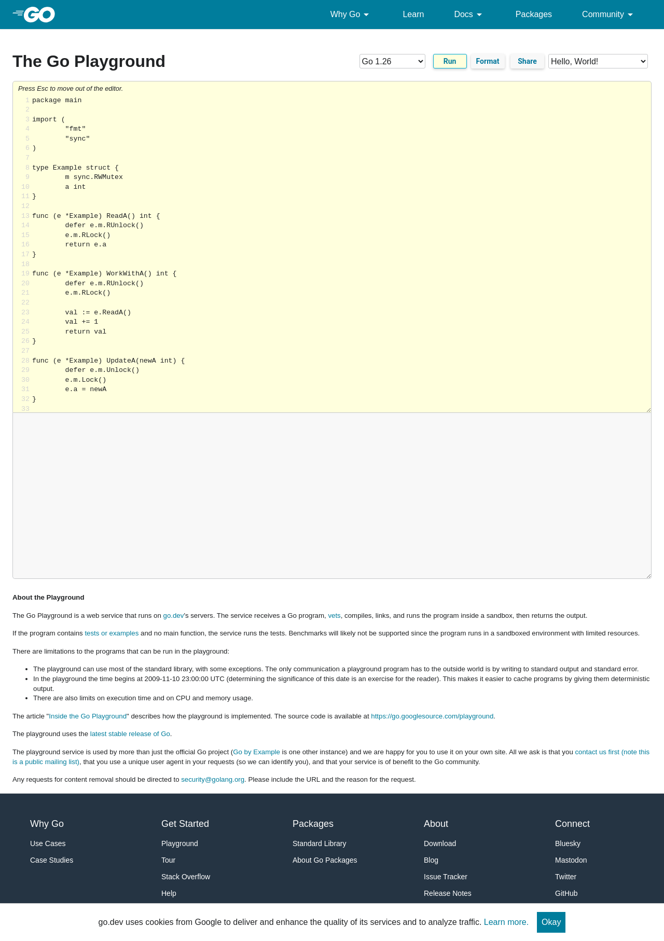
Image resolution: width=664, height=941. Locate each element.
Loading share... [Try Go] (341, 254)
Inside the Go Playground (88, 716)
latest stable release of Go (130, 734)
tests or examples (112, 633)
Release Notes (448, 893)
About (436, 824)
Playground (179, 843)
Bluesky (567, 843)
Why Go (351, 14)
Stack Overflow (185, 877)
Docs (469, 14)
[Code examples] (598, 61)
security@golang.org (212, 779)
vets (334, 615)
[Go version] (392, 61)
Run (450, 61)
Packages (534, 14)
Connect (572, 824)
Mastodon (571, 860)
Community (609, 14)
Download (440, 843)
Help (168, 893)
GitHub (566, 893)
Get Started (185, 824)
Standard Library (320, 843)
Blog (431, 860)
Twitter (565, 877)
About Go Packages (325, 860)
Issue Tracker (445, 877)
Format (488, 61)
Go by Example (256, 752)
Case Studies (51, 860)
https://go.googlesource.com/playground (432, 716)
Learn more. (506, 922)
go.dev (173, 615)
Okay (551, 922)
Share (527, 61)
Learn (413, 14)
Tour (168, 860)
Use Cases (47, 843)
